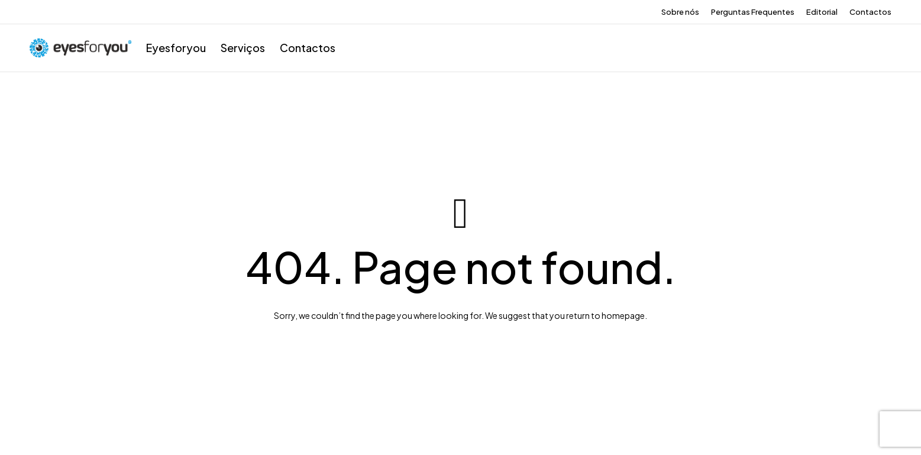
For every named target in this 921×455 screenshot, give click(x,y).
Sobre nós (680, 12)
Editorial (822, 12)
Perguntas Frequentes (752, 12)
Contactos (870, 12)
